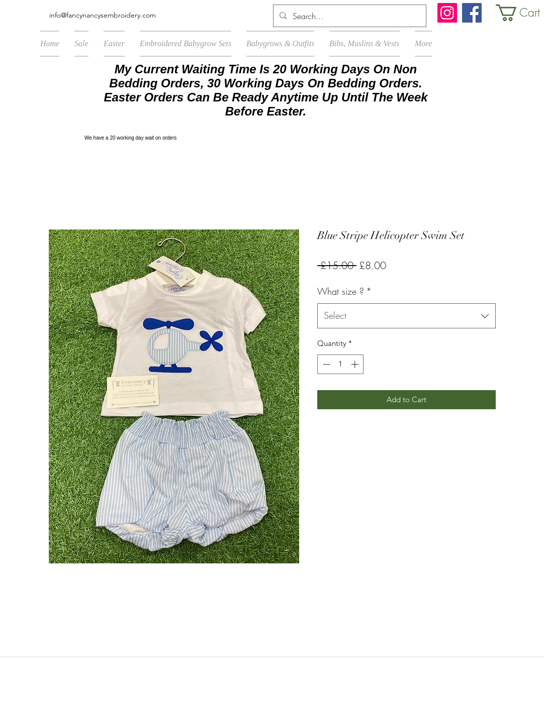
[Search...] (349, 16)
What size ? (344, 291)
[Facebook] (472, 13)
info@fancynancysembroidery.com (102, 15)
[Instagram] (447, 13)
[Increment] (355, 364)
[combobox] (406, 315)
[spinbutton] (340, 364)
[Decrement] (325, 364)
